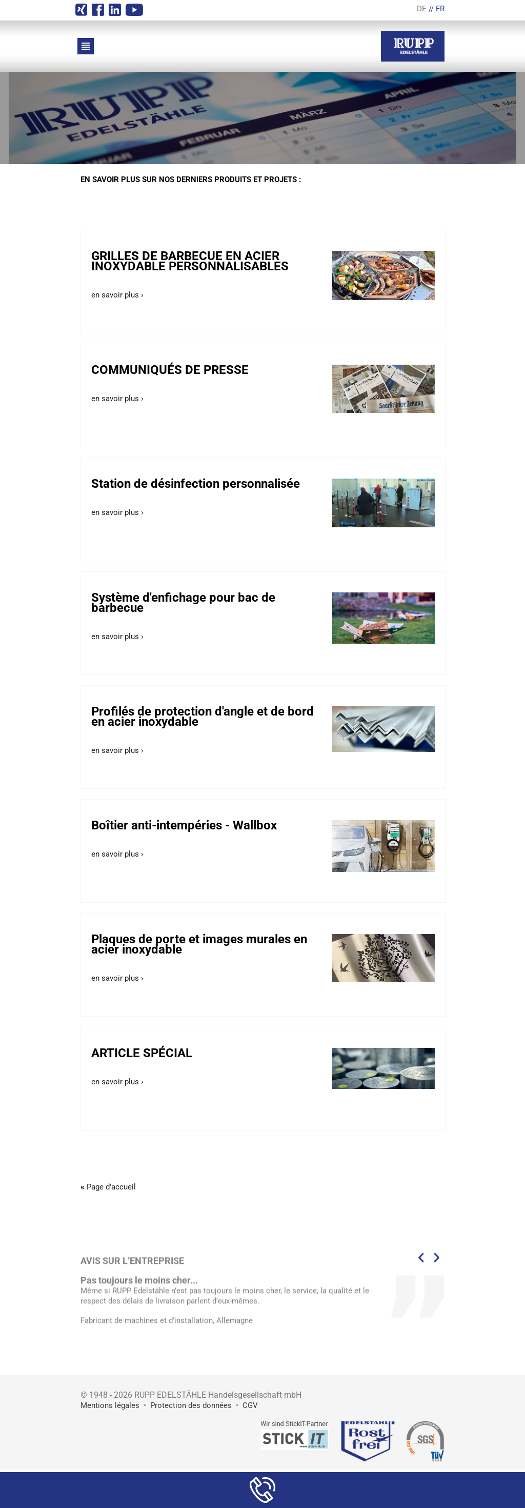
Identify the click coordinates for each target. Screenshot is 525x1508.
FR (440, 8)
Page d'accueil (111, 1187)
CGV (250, 1405)
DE (422, 8)
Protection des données (191, 1405)
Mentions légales (109, 1405)
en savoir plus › (117, 295)
